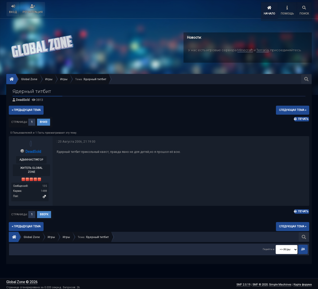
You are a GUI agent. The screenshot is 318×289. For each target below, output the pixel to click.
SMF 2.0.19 (243, 283)
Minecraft (245, 48)
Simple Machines (280, 283)
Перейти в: (269, 247)
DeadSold (23, 98)
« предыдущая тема (26, 108)
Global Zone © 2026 (22, 280)
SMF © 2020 (260, 283)
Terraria (262, 48)
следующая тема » (292, 108)
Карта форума (302, 283)
